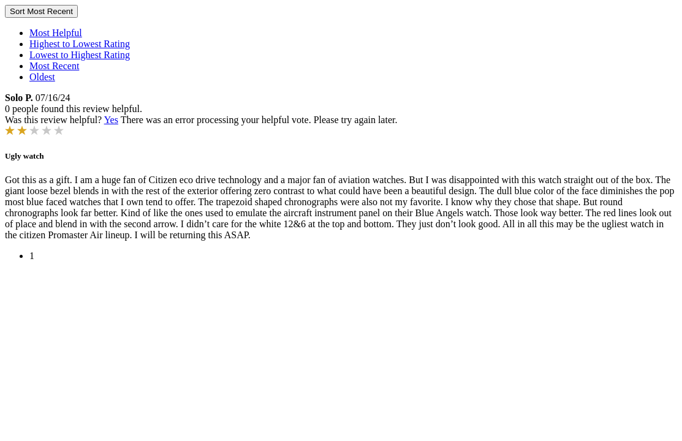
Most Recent (54, 66)
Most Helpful (55, 33)
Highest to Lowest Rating (79, 44)
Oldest (42, 77)
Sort (41, 11)
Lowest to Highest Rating (79, 55)
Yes (111, 120)
